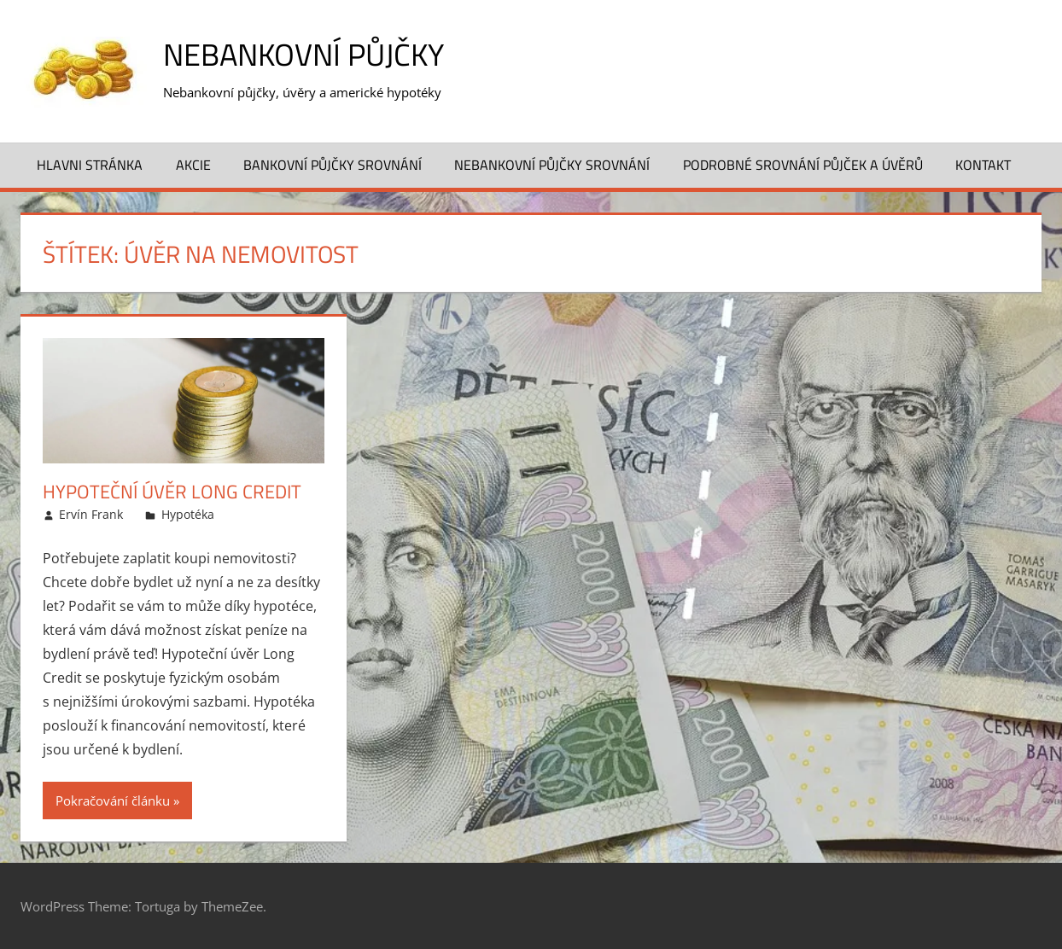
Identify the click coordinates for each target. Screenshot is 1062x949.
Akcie (193, 164)
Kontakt (983, 164)
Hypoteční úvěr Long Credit (172, 491)
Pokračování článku (112, 800)
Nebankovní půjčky (303, 54)
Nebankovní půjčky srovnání (552, 164)
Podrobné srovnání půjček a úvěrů (803, 164)
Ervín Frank (91, 514)
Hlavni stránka (90, 164)
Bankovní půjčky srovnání (332, 164)
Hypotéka (187, 514)
